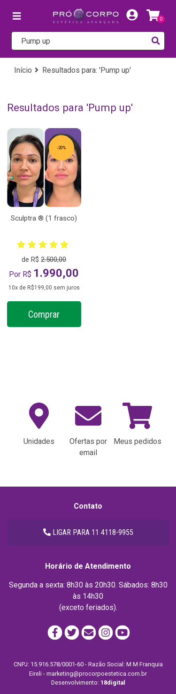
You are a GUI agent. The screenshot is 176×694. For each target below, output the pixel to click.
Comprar (44, 314)
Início (23, 70)
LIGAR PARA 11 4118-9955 (88, 532)
